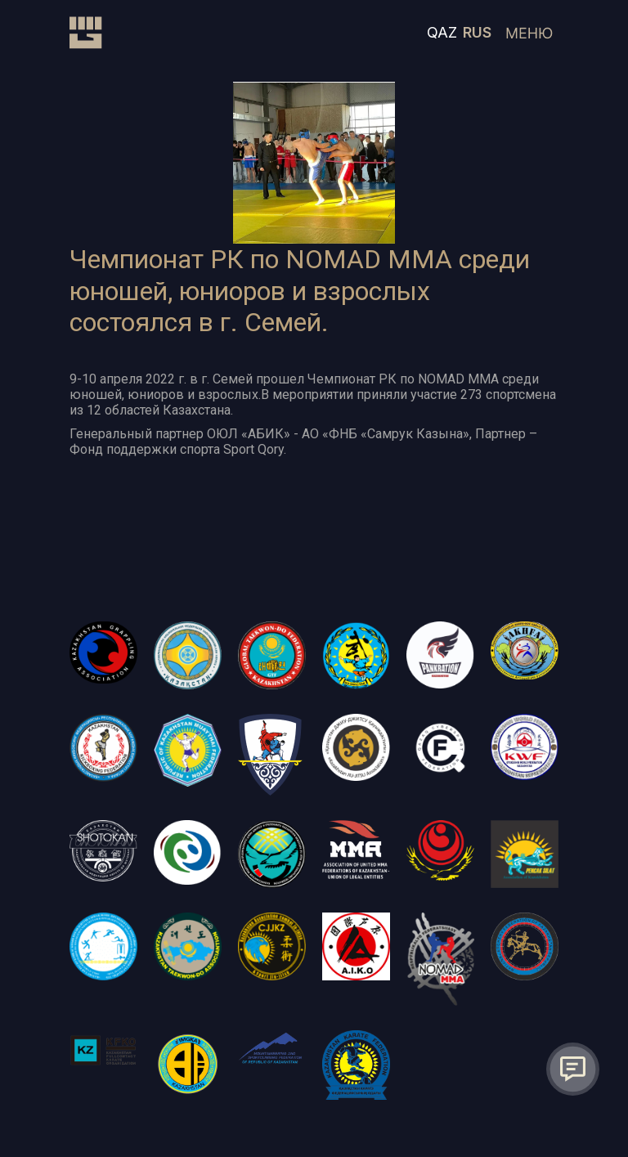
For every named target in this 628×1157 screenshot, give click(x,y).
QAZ (442, 32)
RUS (477, 32)
